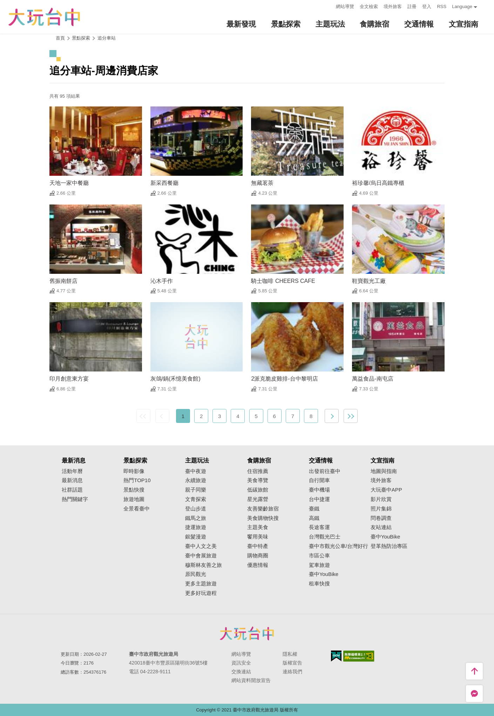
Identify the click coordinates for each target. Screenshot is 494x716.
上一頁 (162, 416)
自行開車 (319, 480)
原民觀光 (195, 574)
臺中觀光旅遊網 (44, 17)
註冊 (412, 6)
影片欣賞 (381, 499)
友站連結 (381, 527)
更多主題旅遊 (201, 583)
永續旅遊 (195, 480)
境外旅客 (393, 6)
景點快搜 (133, 490)
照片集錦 (381, 509)
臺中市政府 (247, 633)
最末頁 (351, 416)
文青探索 (195, 499)
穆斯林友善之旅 (203, 565)
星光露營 (257, 499)
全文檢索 (369, 6)
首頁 (60, 38)
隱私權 (290, 654)
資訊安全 (241, 663)
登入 (426, 6)
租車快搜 (319, 583)
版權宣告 (292, 663)
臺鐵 (314, 509)
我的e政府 (336, 656)
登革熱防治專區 (389, 546)
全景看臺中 (136, 509)
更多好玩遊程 (201, 593)
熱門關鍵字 (75, 499)
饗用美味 (257, 537)
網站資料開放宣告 (251, 680)
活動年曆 (72, 471)
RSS (441, 6)
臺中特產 (257, 546)
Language (462, 6)
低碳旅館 (257, 490)
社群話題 (72, 490)
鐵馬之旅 (195, 518)
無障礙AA (358, 656)
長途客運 (319, 527)
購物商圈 (257, 555)
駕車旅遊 (319, 565)
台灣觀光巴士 (324, 537)
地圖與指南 (384, 471)
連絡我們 (292, 671)
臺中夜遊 (195, 471)
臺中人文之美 (201, 546)
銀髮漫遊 (195, 537)
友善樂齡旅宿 (263, 509)
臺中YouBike (324, 574)
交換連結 (241, 671)
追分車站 (106, 38)
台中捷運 (319, 499)
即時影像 (133, 471)
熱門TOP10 (136, 480)
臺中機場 (319, 490)
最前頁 (143, 416)
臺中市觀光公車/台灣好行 (338, 546)
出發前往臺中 (324, 471)
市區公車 (319, 555)
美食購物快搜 (263, 518)
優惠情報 (257, 565)
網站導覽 (345, 6)
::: (329, 5)
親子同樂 (195, 490)
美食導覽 (257, 480)
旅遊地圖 (133, 499)
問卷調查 (381, 518)
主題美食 (257, 527)
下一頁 (332, 416)
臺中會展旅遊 (201, 555)
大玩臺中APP (386, 490)
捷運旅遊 (195, 527)
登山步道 (195, 509)
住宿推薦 (257, 471)
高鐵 (314, 518)
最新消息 (72, 480)
